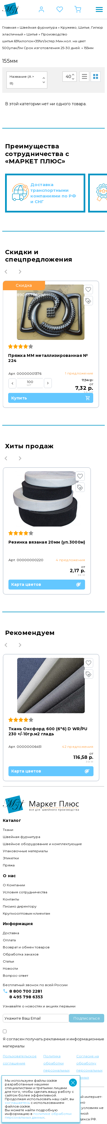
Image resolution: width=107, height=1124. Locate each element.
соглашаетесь (17, 1102)
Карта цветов (49, 584)
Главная (9, 27)
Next (20, 271)
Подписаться (86, 1016)
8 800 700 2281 (25, 989)
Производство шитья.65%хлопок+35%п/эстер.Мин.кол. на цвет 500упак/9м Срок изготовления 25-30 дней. (44, 41)
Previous (6, 271)
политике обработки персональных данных (38, 1115)
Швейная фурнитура (38, 27)
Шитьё (32, 34)
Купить (52, 398)
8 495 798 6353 (26, 994)
